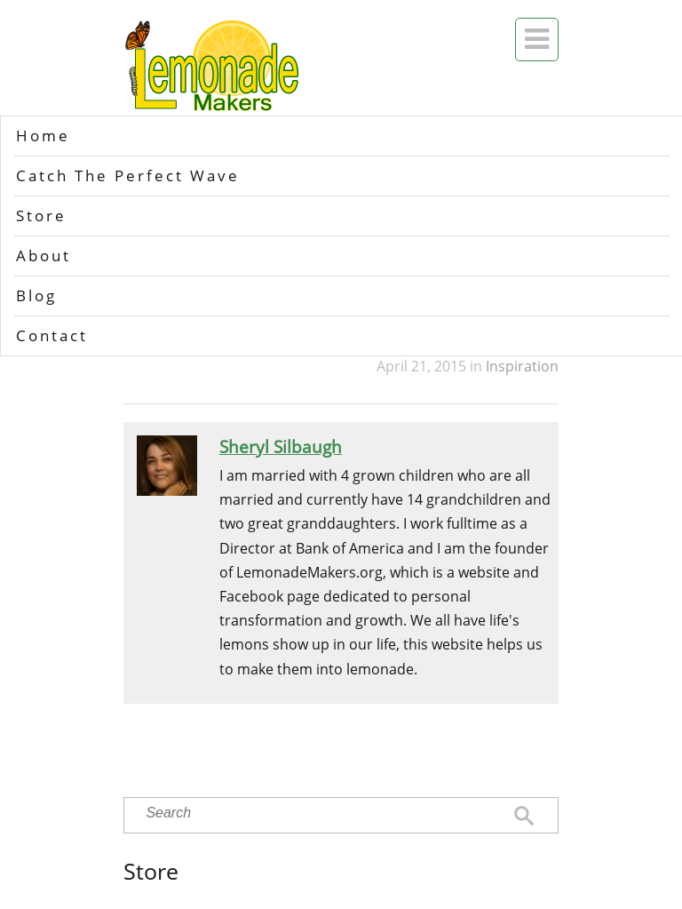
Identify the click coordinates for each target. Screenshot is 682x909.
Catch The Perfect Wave (128, 175)
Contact (52, 335)
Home (43, 135)
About (43, 255)
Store (41, 215)
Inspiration (522, 366)
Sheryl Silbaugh (280, 446)
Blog (36, 295)
